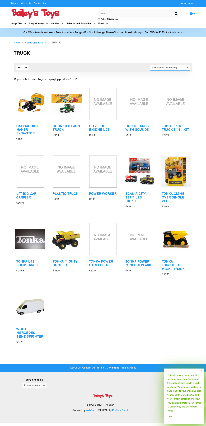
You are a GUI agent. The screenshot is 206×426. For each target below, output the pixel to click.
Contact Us (40, 3)
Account (187, 3)
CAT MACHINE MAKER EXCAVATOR (27, 131)
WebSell (90, 413)
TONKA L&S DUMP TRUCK (27, 266)
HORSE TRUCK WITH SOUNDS (137, 129)
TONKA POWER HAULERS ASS (101, 266)
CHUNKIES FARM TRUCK (67, 129)
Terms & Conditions (108, 371)
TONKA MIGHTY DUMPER (65, 266)
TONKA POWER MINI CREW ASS (138, 266)
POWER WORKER (96, 197)
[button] (192, 13)
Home (14, 3)
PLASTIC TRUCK (66, 196)
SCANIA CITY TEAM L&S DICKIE (135, 199)
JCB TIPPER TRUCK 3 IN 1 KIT (175, 129)
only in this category (108, 19)
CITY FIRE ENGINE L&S (99, 129)
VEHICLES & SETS (36, 43)
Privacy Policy (128, 371)
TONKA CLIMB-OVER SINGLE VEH (174, 199)
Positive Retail (120, 413)
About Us (25, 3)
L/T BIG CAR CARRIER (26, 197)
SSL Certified (34, 388)
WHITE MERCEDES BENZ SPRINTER (30, 336)
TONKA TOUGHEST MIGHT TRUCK (173, 268)
